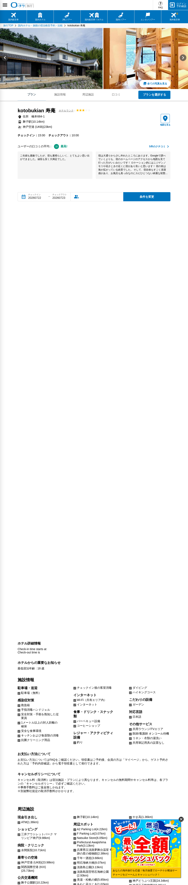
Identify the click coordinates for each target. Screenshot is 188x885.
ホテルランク (66, 110)
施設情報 (60, 94)
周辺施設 (88, 94)
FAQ (160, 7)
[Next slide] (183, 58)
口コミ (116, 94)
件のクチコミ (157, 146)
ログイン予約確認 (181, 5)
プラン (31, 94)
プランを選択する (154, 94)
